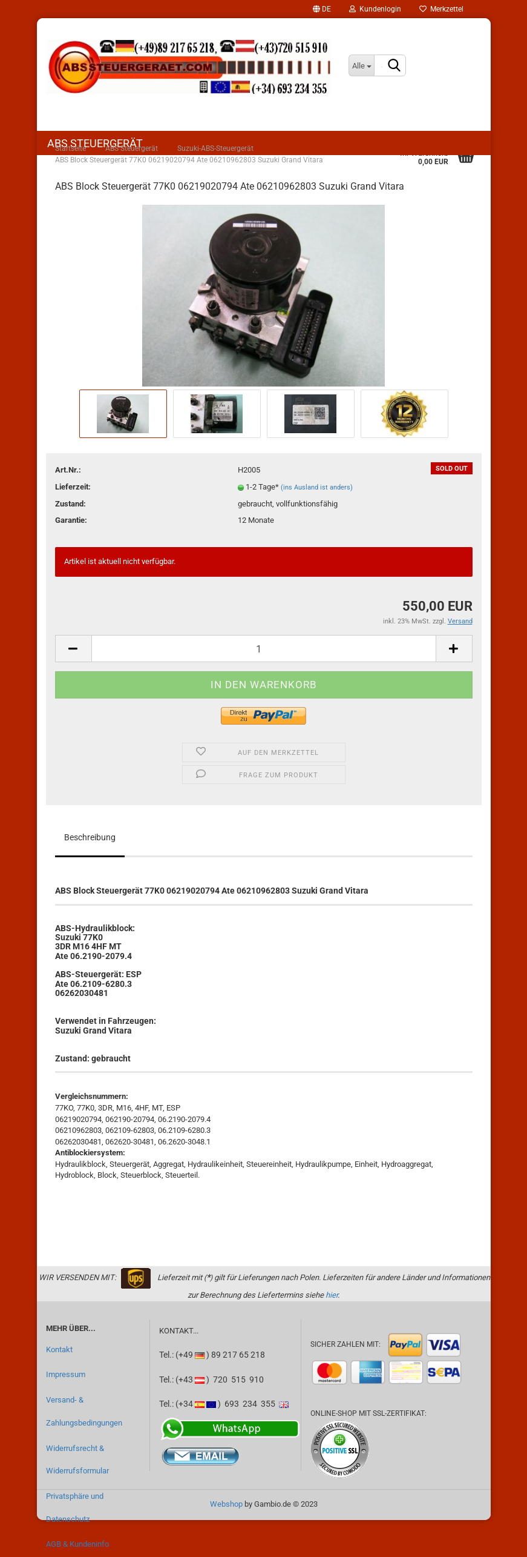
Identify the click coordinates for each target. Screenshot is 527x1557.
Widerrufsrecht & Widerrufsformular (77, 1460)
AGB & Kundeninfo (77, 1544)
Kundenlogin (375, 9)
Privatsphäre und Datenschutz (74, 1508)
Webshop (226, 1504)
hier (332, 1295)
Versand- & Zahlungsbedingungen (84, 1411)
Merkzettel (441, 9)
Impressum (65, 1374)
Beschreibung (90, 837)
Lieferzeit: (73, 486)
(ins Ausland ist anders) (317, 487)
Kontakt (59, 1349)
